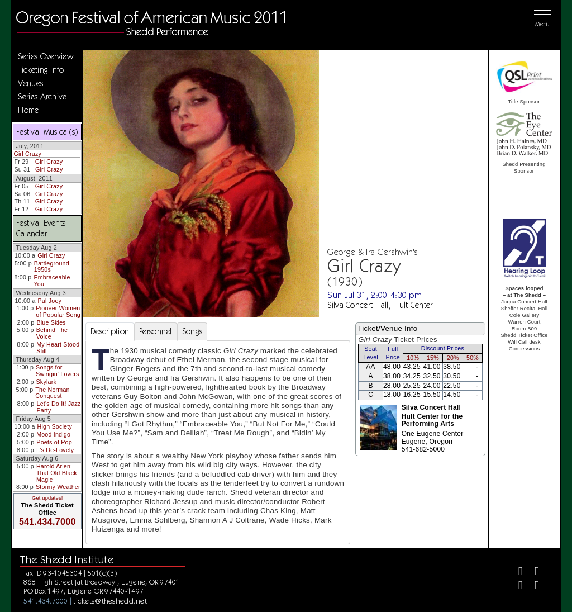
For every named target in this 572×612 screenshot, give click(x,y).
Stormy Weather (58, 486)
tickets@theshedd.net (110, 600)
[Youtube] (532, 587)
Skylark (46, 381)
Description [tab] (109, 331)
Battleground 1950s (51, 266)
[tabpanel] (218, 442)
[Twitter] (532, 573)
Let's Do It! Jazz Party (59, 407)
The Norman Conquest (52, 393)
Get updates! (47, 498)
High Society (54, 426)
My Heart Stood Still (57, 347)
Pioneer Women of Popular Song (58, 311)
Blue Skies (50, 322)
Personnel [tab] (155, 331)
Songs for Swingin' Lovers (57, 370)
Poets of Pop (54, 442)
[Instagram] (516, 587)
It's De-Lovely (55, 450)
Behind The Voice (52, 333)
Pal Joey (50, 300)
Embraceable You (52, 280)
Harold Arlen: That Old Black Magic (56, 472)
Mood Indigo (53, 434)
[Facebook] (516, 573)
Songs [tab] (192, 331)
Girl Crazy (27, 153)
